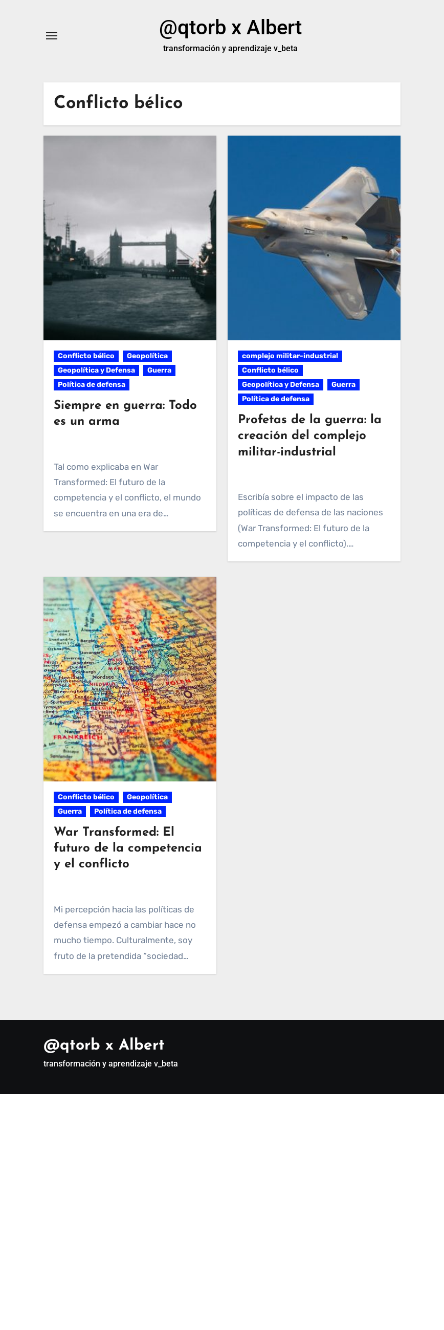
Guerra (159, 370)
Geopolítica (147, 356)
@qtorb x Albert (230, 27)
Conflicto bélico (86, 356)
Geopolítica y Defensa (96, 370)
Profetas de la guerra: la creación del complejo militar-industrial (310, 436)
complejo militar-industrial (290, 356)
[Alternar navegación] (51, 36)
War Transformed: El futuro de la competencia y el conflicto (128, 848)
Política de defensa (91, 384)
